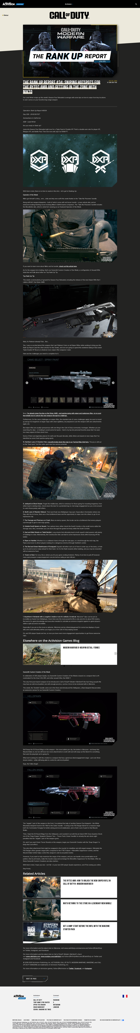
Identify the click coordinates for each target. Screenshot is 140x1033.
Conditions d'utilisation (38, 1020)
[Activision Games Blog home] (20, 997)
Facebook (77, 968)
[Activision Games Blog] (13, 4)
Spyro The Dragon (39, 1005)
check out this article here (68, 266)
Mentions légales (17, 1020)
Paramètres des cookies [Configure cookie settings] (90, 1020)
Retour (5, 15)
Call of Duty (37, 1000)
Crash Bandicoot (39, 1007)
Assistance (26, 1020)
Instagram (88, 968)
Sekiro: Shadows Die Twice (42, 1010)
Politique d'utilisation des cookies (73, 1020)
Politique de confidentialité (54, 1020)
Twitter (71, 968)
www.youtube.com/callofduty (51, 956)
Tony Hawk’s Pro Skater (41, 1002)
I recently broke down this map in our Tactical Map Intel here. (68, 442)
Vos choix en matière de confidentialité (110, 1020)
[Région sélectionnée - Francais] (125, 996)
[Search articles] (136, 4)
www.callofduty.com (33, 956)
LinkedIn (56, 1007)
